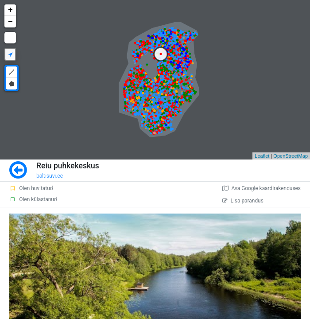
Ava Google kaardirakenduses (261, 188)
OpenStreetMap (290, 156)
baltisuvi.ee (49, 176)
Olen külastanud (33, 199)
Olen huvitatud (31, 188)
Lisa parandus (243, 201)
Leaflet (262, 156)
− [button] (10, 21)
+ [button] (10, 10)
